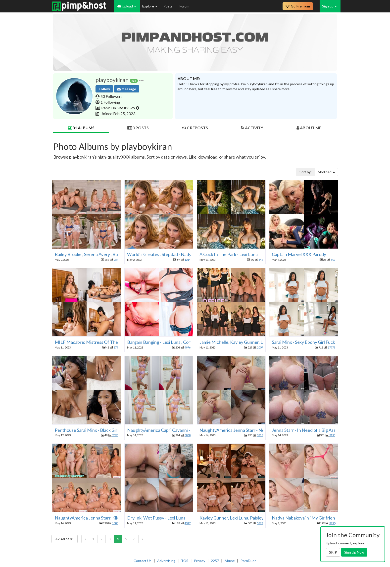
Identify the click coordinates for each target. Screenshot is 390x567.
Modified (326, 172)
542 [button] (260, 259)
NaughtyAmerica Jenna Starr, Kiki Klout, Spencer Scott (107, 518)
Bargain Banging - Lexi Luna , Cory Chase (166, 342)
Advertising (166, 561)
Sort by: (305, 172)
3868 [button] (188, 435)
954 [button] (116, 259)
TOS (184, 561)
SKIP (333, 552)
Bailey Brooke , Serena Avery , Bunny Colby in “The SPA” (108, 254)
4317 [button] (188, 523)
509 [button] (333, 259)
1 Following (110, 102)
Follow (104, 89)
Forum (184, 6)
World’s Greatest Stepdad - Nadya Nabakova (170, 254)
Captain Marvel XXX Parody (299, 254)
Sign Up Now (354, 552)
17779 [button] (331, 347)
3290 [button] (332, 523)
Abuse (230, 561)
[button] (141, 80)
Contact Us (142, 561)
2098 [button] (115, 435)
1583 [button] (115, 523)
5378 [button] (260, 523)
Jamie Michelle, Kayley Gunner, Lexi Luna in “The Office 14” (256, 342)
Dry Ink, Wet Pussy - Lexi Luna (156, 518)
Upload (126, 6)
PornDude (248, 561)
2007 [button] (260, 347)
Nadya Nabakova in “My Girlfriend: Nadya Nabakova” (323, 518)
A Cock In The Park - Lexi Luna (228, 254)
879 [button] (116, 347)
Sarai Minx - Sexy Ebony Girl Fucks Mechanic (314, 342)
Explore (149, 6)
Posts (168, 6)
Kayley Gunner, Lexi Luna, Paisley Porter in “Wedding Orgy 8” (258, 518)
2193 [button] (332, 435)
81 (81, 127)
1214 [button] (188, 259)
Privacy (199, 561)
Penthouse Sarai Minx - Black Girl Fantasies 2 (98, 430)
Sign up (329, 6)
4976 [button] (188, 347)
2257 (215, 561)
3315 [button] (260, 435)
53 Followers (111, 96)
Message (126, 89)
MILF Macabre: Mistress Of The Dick (91, 342)
